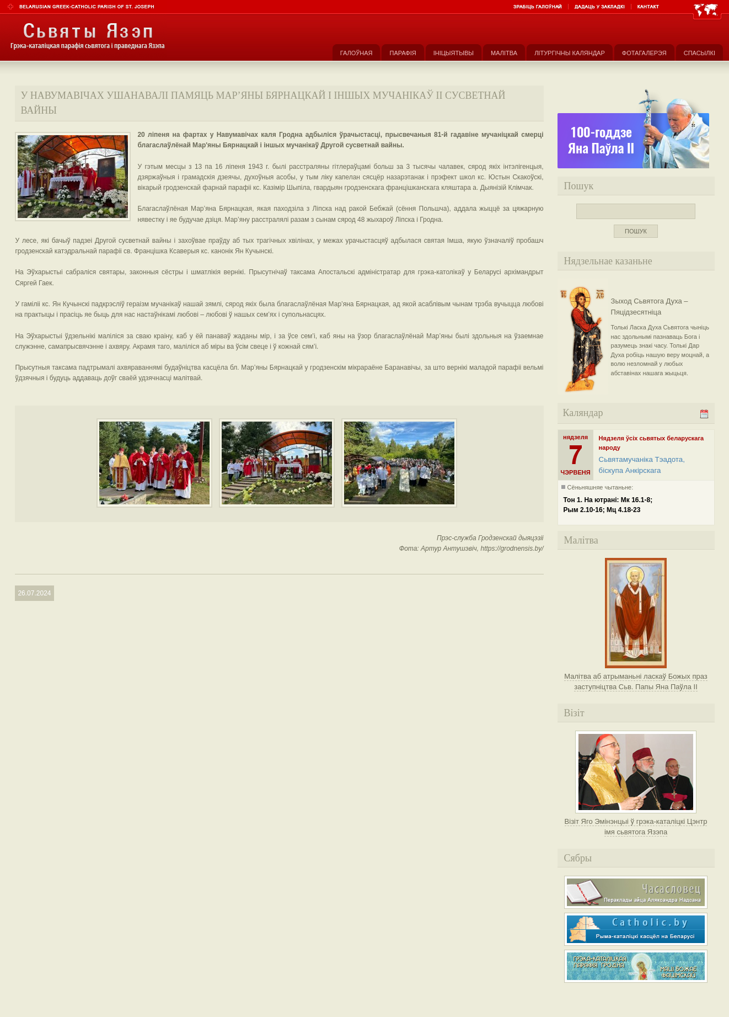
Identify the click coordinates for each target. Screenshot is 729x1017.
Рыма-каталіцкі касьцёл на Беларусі (636, 929)
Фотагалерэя (644, 53)
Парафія (402, 53)
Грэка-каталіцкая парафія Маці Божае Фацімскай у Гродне (636, 966)
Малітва (504, 53)
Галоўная (356, 53)
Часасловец (636, 892)
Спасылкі (699, 53)
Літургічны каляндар (569, 53)
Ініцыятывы (453, 53)
